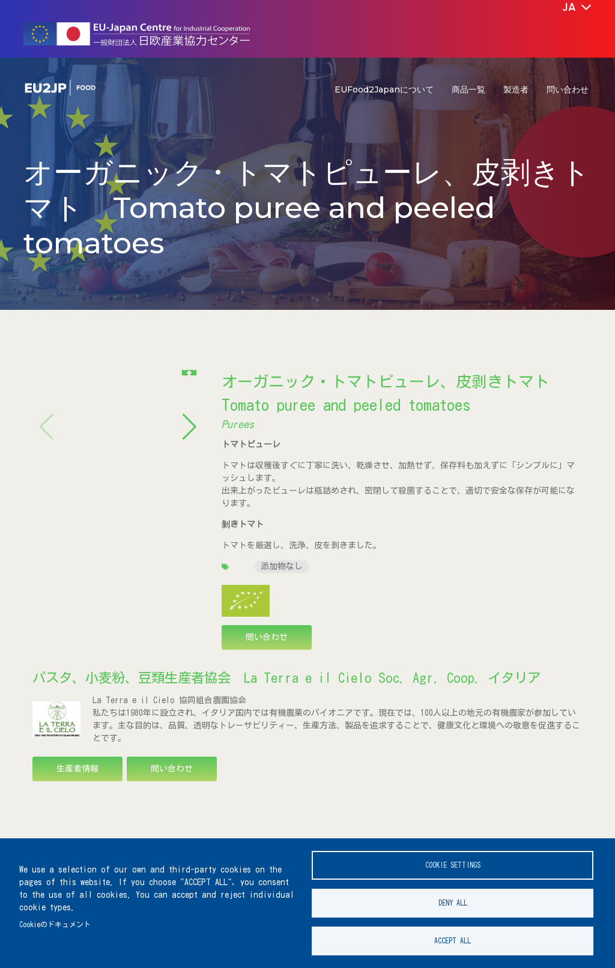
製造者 (516, 89)
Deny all (452, 903)
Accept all (452, 940)
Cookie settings (452, 865)
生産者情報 (77, 768)
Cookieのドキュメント (55, 924)
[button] (189, 376)
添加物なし (282, 566)
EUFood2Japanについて (384, 89)
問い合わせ (568, 89)
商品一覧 (468, 89)
